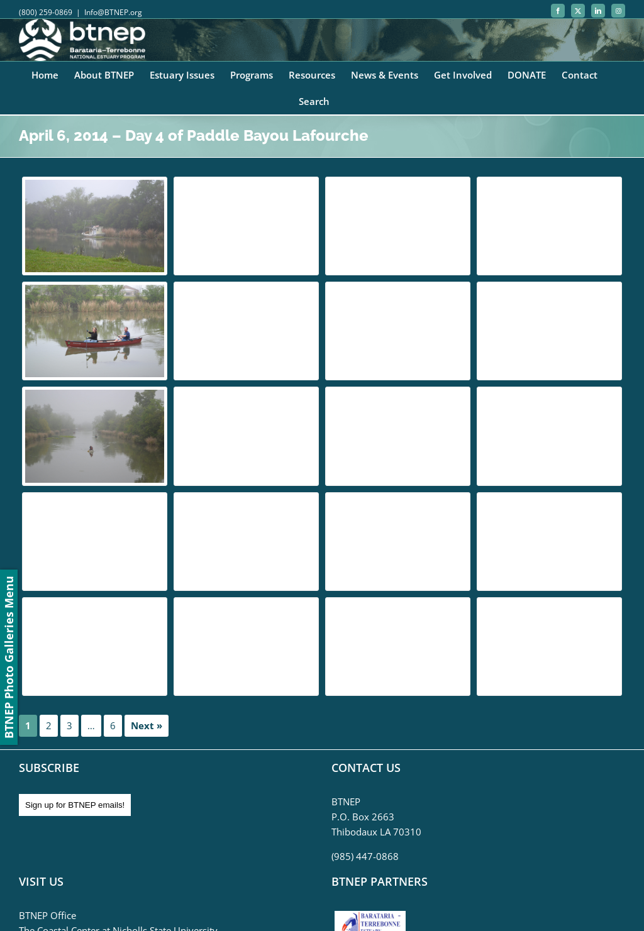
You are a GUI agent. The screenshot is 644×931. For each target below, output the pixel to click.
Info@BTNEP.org (113, 12)
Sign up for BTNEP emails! (75, 805)
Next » (146, 725)
